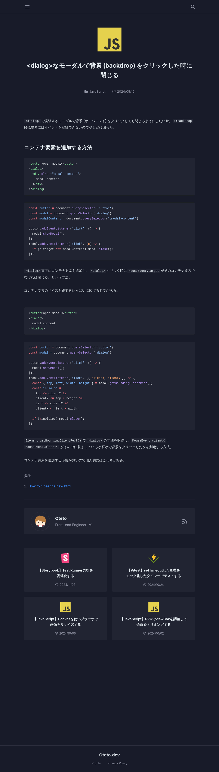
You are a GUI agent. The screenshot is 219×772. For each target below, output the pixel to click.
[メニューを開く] (27, 7)
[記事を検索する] (193, 6)
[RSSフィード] (184, 521)
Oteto (58, 518)
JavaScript (94, 91)
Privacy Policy (117, 763)
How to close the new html (49, 486)
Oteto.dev (109, 754)
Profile (96, 763)
